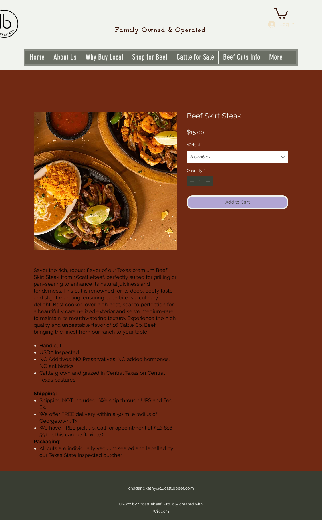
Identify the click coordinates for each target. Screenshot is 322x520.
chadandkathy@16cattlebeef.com (161, 488)
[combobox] (237, 157)
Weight (195, 144)
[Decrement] (191, 181)
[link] (281, 13)
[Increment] (208, 181)
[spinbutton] (200, 181)
